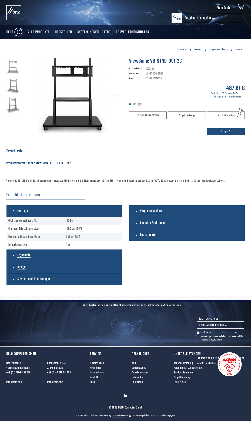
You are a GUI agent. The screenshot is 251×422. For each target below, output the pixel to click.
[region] (64, 96)
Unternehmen (97, 374)
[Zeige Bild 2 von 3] (115, 99)
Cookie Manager (140, 374)
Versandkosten (118, 416)
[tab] (45, 152)
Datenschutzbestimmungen (223, 334)
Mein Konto (223, 8)
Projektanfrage (187, 116)
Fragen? (225, 132)
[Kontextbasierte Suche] (177, 19)
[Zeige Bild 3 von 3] (115, 102)
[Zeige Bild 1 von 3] (115, 96)
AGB (227, 337)
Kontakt (94, 378)
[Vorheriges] (12, 59)
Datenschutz (138, 378)
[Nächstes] (12, 115)
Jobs (92, 383)
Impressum (137, 383)
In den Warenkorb (148, 116)
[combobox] (212, 19)
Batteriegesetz (139, 369)
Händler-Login (97, 364)
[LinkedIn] (125, 397)
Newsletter (95, 369)
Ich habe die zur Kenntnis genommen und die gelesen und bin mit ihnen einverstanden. (222, 337)
